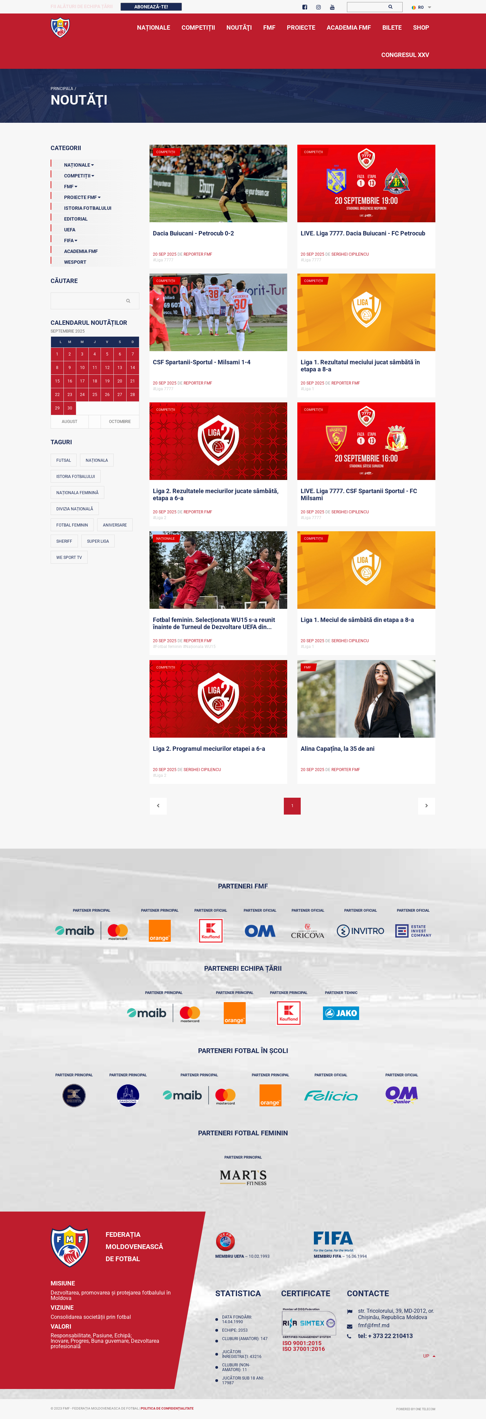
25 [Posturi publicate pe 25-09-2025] (94, 394)
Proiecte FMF (76, 196)
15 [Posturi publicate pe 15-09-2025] (57, 381)
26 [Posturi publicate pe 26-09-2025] (107, 394)
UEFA (63, 228)
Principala (62, 88)
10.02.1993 (259, 1256)
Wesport (68, 261)
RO (418, 7)
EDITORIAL (69, 218)
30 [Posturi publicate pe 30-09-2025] (70, 408)
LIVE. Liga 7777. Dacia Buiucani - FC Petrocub (363, 233)
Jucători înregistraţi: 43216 (243, 1354)
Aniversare (115, 525)
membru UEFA (229, 1256)
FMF (64, 185)
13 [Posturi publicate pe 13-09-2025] (119, 367)
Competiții (72, 174)
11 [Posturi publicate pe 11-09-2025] (94, 367)
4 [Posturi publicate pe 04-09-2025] (94, 354)
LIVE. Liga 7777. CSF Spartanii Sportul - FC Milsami (359, 494)
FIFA (64, 239)
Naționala (97, 460)
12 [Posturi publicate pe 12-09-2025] (107, 367)
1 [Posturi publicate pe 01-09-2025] (57, 354)
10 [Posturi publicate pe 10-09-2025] (82, 367)
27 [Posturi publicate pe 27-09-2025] (119, 394)
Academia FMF (74, 250)
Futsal (63, 460)
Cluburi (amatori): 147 (245, 1341)
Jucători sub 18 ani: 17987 (243, 1380)
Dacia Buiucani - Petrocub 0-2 (193, 233)
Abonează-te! (151, 6)
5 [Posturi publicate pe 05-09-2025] (107, 354)
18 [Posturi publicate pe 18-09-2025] (94, 381)
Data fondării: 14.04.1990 (237, 1319)
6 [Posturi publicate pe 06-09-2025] (120, 354)
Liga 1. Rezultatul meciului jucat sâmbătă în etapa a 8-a (360, 366)
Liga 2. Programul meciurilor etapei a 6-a (209, 748)
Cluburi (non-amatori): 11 (236, 1367)
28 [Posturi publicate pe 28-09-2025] (132, 394)
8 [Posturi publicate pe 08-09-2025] (57, 367)
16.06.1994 (356, 1256)
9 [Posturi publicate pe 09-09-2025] (70, 367)
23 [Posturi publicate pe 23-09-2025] (70, 394)
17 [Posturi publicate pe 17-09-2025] (82, 381)
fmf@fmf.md (373, 1325)
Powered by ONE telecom (415, 1409)
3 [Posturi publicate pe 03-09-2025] (82, 354)
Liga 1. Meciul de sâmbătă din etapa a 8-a (357, 619)
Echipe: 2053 (236, 1330)
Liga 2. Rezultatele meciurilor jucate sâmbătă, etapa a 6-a (215, 494)
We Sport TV (69, 557)
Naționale (72, 164)
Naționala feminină (77, 492)
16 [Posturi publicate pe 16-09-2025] (70, 381)
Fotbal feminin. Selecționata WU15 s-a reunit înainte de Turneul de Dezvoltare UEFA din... (214, 623)
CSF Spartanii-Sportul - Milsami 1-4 (201, 362)
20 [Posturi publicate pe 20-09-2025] (119, 381)
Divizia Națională (74, 509)
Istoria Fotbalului (81, 207)
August (69, 421)
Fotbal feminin (72, 525)
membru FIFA (327, 1256)
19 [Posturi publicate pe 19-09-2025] (107, 381)
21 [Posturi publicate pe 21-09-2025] (132, 381)
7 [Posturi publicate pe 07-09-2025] (133, 354)
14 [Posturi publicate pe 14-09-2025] (132, 367)
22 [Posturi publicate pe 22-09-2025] (57, 394)
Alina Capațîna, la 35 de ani (338, 748)
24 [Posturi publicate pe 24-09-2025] (82, 394)
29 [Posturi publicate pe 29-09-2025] (57, 408)
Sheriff (64, 541)
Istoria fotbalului (75, 476)
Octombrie (120, 421)
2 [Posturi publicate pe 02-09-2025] (70, 354)
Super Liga (98, 541)
